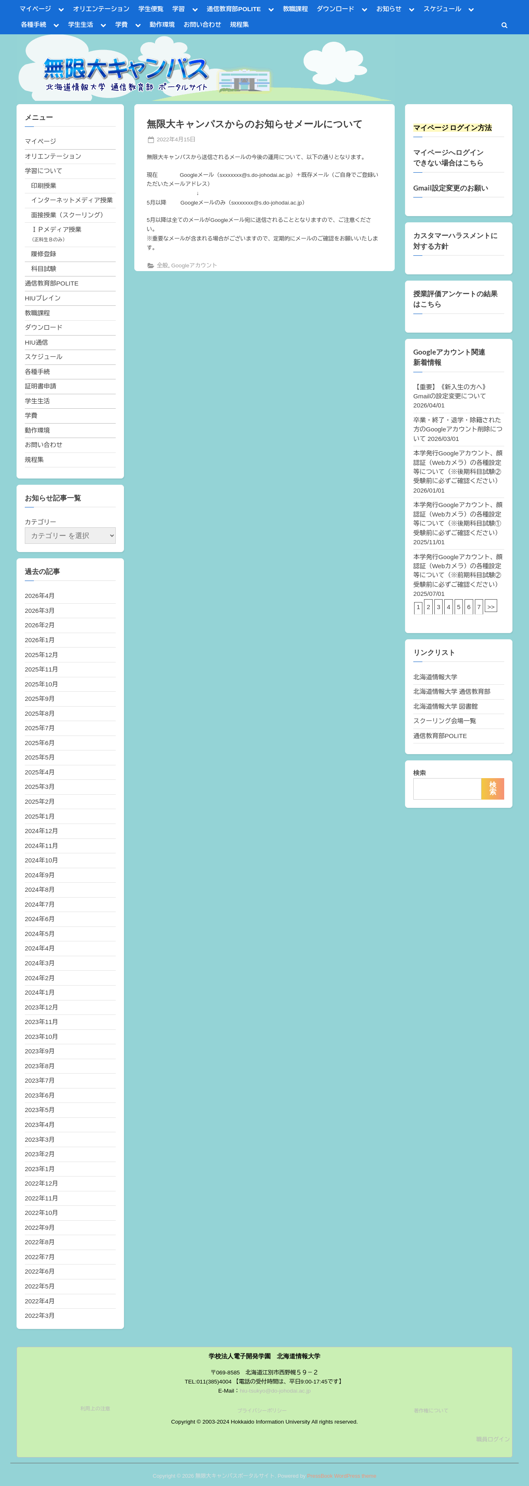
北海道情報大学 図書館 (445, 706)
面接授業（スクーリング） (68, 215)
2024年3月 (40, 963)
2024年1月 (40, 992)
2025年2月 (40, 801)
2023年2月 (40, 1153)
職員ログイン (493, 1439)
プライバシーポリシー (262, 1411)
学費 (121, 24)
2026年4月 (40, 595)
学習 (178, 8)
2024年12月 (41, 830)
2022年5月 (40, 1286)
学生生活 (80, 24)
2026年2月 (40, 625)
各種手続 (33, 24)
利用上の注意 (95, 1409)
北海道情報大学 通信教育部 (451, 691)
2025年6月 (40, 742)
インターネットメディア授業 (71, 200)
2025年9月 (40, 698)
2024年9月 (40, 875)
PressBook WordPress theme (341, 1476)
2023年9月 (40, 1051)
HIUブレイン (43, 298)
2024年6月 (40, 918)
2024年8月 (40, 889)
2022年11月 (41, 1198)
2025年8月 (40, 713)
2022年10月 (41, 1212)
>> (491, 606)
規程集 (239, 24)
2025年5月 (40, 757)
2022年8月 (40, 1241)
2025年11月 (41, 669)
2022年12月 (41, 1183)
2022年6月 (40, 1271)
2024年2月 (40, 977)
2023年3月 (40, 1139)
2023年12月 (41, 1007)
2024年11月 (41, 845)
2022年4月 (40, 1301)
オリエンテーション (101, 8)
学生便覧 (151, 8)
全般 (162, 265)
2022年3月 (40, 1315)
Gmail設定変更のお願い (450, 188)
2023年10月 (41, 1036)
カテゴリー (40, 522)
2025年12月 (41, 654)
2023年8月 (40, 1065)
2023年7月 (40, 1080)
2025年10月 (41, 684)
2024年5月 (40, 933)
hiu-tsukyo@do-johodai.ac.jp (275, 1391)
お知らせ (389, 8)
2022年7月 (40, 1256)
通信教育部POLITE (234, 8)
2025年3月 (40, 786)
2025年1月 (40, 816)
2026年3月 (40, 610)
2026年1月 (40, 639)
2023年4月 (40, 1124)
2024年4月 (40, 948)
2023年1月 (40, 1168)
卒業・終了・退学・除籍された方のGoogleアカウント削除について (458, 429)
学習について (43, 170)
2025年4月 (40, 772)
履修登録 (43, 253)
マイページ (35, 8)
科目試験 (43, 268)
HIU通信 (36, 342)
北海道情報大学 (435, 677)
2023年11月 (41, 1021)
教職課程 (295, 8)
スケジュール (442, 8)
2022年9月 (40, 1227)
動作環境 (162, 24)
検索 (419, 772)
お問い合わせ (202, 24)
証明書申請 (40, 386)
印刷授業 (43, 185)
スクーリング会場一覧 (444, 720)
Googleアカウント (194, 265)
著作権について (431, 1411)
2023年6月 (40, 1095)
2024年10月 (41, 860)
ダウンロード (335, 8)
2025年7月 (40, 727)
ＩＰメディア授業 (56, 229)
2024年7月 (40, 904)
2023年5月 (40, 1109)
